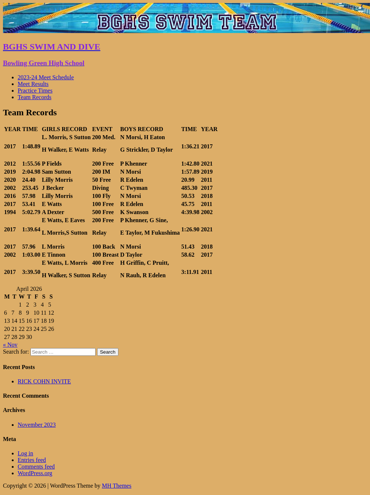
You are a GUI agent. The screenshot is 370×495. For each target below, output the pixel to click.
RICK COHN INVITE (44, 381)
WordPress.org (35, 473)
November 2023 (37, 425)
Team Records (34, 97)
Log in (25, 453)
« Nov (10, 345)
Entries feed (32, 460)
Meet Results (33, 84)
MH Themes (116, 486)
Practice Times (35, 90)
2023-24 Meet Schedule (46, 77)
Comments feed (36, 466)
